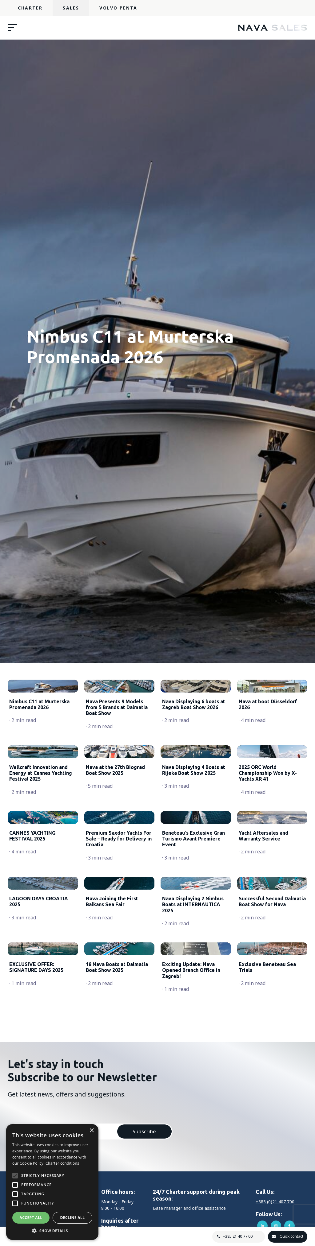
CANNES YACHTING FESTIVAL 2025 (32, 928)
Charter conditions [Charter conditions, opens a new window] (62, 1163)
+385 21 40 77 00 (236, 1236)
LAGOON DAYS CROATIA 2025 (38, 1025)
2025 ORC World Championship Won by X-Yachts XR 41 (268, 835)
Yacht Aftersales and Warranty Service (263, 928)
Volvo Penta (118, 8)
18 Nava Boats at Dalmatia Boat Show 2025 (117, 1122)
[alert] (52, 1182)
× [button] (91, 1130)
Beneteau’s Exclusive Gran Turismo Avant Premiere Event (193, 931)
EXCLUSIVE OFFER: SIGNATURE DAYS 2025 (36, 1122)
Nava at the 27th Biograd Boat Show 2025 (115, 832)
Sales (71, 8)
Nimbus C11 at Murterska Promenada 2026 (39, 735)
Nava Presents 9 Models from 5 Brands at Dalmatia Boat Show (117, 738)
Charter (30, 8)
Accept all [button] (31, 1217)
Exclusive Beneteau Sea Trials (267, 1122)
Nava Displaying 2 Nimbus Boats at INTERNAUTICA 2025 (193, 1028)
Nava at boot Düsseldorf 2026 (268, 735)
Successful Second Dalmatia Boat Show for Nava (272, 1025)
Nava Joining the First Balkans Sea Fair (112, 1025)
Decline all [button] (72, 1217)
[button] (52, 1231)
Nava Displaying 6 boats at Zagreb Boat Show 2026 (193, 735)
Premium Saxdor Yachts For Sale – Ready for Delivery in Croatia (119, 931)
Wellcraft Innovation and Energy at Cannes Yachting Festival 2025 (40, 835)
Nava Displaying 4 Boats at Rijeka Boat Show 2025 (193, 832)
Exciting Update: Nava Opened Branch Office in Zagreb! (191, 1125)
